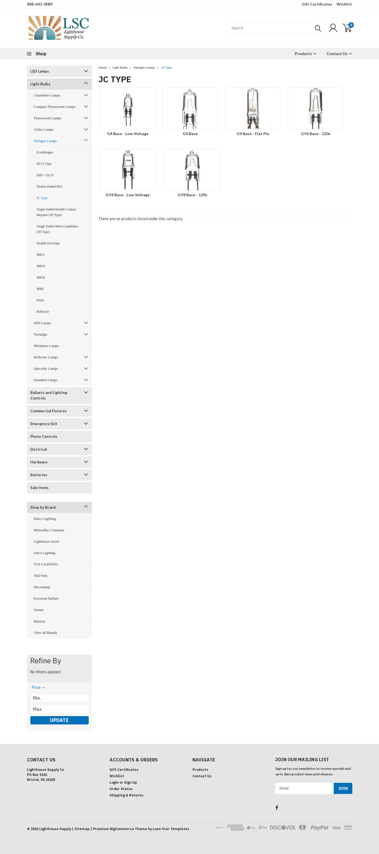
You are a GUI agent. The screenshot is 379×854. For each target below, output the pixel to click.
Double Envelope (48, 243)
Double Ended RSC (50, 186)
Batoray (39, 621)
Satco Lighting (44, 553)
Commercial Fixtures (48, 411)
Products (306, 53)
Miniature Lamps (46, 346)
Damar (39, 610)
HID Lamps (42, 323)
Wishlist (344, 4)
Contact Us (339, 53)
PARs (40, 300)
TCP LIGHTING (46, 564)
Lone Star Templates (171, 829)
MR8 (40, 289)
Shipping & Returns (126, 795)
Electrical (38, 449)
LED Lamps (39, 71)
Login (114, 782)
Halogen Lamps (45, 141)
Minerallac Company (49, 530)
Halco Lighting (45, 519)
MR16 (41, 266)
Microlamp (42, 587)
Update (59, 720)
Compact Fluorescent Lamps (54, 107)
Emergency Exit (43, 423)
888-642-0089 (40, 4)
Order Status (121, 789)
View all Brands (45, 632)
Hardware (39, 462)
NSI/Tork (41, 576)
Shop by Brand (43, 507)
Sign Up (130, 782)
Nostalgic (41, 334)
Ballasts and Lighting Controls (48, 395)
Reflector (43, 312)
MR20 (41, 277)
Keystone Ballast (46, 598)
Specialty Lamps (46, 368)
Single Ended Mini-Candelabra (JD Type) (57, 229)
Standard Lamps (46, 380)
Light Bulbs (40, 84)
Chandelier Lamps (47, 95)
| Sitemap (81, 829)
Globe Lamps (43, 129)
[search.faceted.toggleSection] (39, 687)
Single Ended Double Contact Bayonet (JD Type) (56, 212)
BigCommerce (122, 829)
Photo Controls (43, 436)
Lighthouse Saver (46, 541)
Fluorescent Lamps (47, 118)
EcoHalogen (45, 152)
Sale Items (39, 487)
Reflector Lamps (46, 357)
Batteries (38, 475)
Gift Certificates (317, 4)
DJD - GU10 (45, 175)
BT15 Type (44, 164)
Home (102, 67)
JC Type (42, 198)
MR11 (41, 255)
